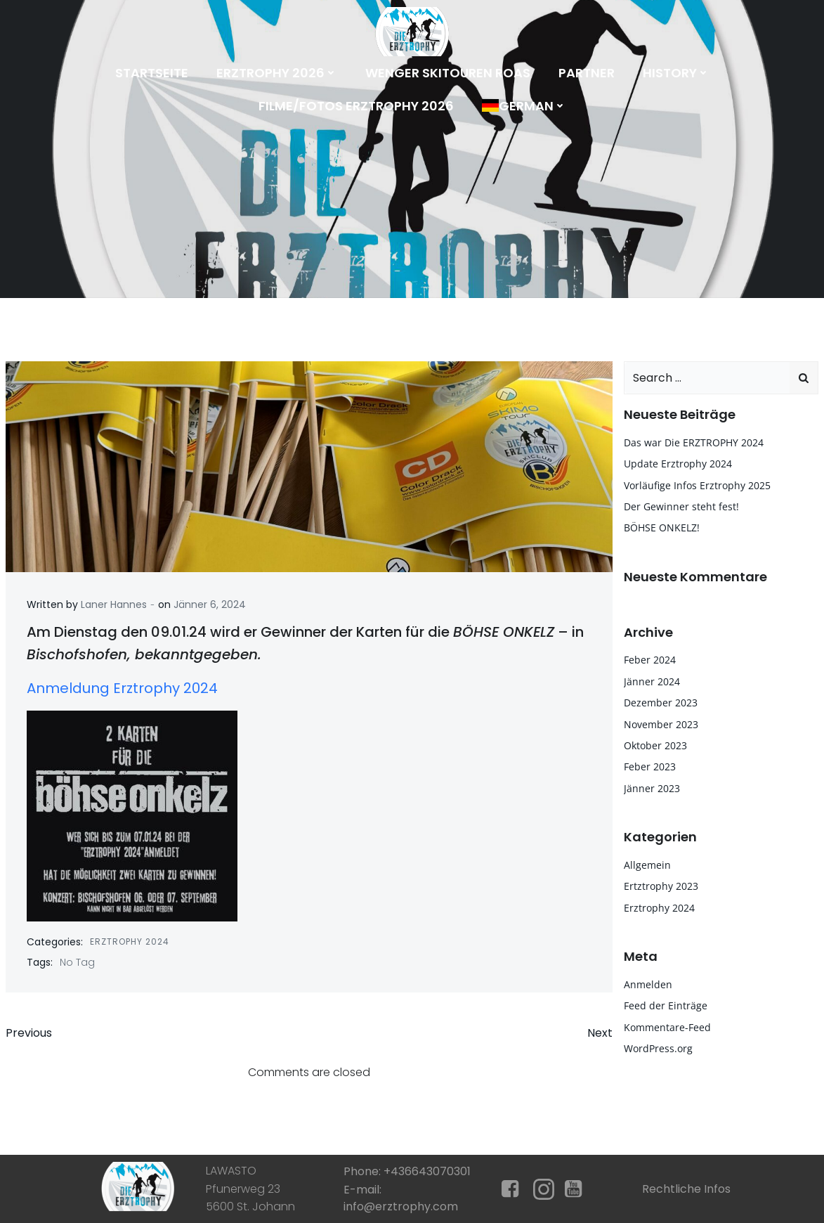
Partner (586, 73)
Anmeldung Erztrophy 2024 (122, 688)
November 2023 (661, 724)
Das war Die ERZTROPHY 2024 (694, 442)
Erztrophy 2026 (276, 73)
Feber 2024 (650, 659)
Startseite (151, 73)
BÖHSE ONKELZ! (662, 527)
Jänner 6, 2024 (210, 604)
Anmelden (648, 984)
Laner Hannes (114, 604)
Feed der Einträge (665, 1005)
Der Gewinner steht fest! (681, 506)
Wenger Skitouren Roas (447, 73)
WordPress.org (658, 1048)
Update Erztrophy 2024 (678, 463)
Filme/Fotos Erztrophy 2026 (356, 106)
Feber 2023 (650, 766)
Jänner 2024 (652, 681)
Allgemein (647, 865)
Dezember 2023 (661, 702)
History (676, 73)
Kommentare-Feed (667, 1027)
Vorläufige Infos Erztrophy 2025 (697, 485)
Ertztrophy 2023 (661, 886)
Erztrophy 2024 (129, 941)
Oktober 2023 (655, 745)
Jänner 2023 (652, 788)
